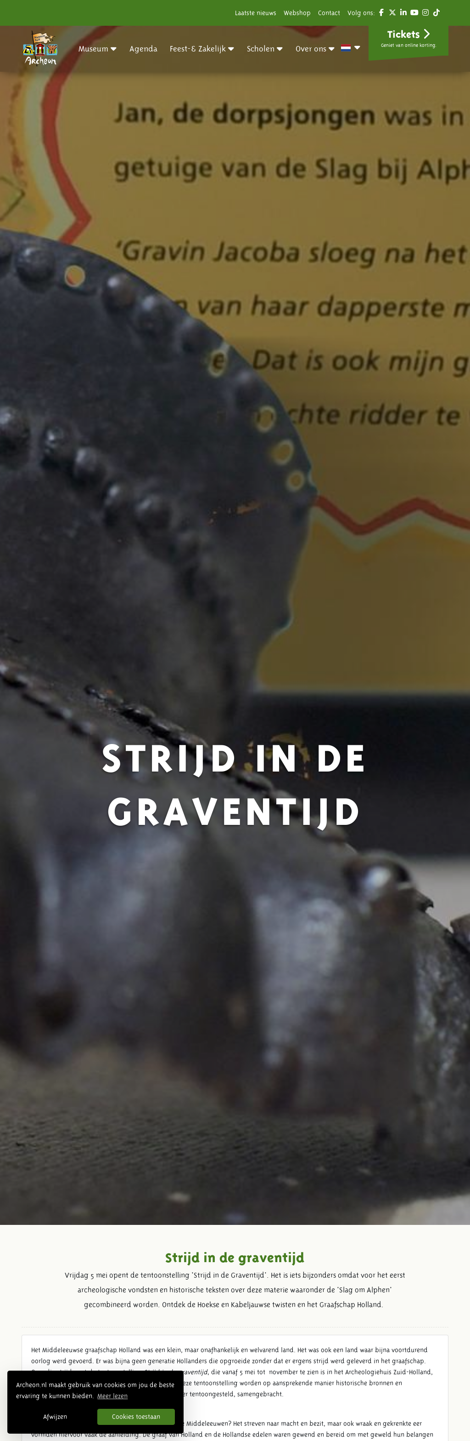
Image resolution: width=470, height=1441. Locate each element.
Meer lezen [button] (112, 1396)
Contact (329, 13)
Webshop (297, 13)
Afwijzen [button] (55, 1416)
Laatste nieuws (255, 13)
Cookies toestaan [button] (136, 1416)
